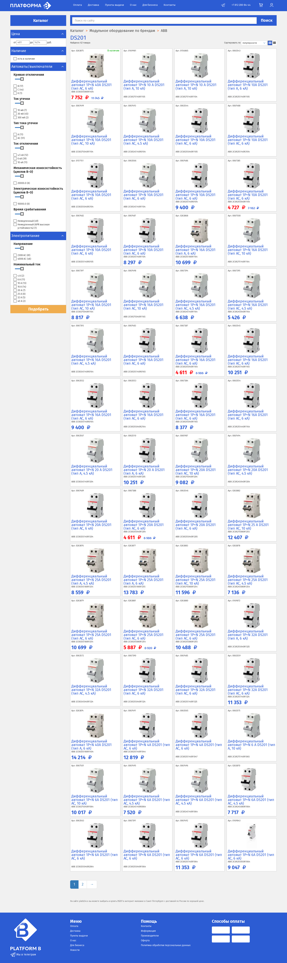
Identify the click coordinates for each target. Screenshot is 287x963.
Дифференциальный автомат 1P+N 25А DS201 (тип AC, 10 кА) (195, 580)
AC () (19, 138)
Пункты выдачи (114, 4)
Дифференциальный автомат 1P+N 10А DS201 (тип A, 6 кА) (248, 85)
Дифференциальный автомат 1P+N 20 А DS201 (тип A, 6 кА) (144, 470)
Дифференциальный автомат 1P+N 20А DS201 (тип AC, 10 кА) (196, 470)
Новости (75, 950)
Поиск (266, 20)
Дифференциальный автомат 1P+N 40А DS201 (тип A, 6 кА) (91, 745)
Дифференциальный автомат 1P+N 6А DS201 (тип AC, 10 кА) (94, 800)
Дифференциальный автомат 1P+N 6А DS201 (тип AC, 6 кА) (94, 855)
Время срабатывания (30, 209)
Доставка (93, 4)
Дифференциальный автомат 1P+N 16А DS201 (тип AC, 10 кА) (248, 250)
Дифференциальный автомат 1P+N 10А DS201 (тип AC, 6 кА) (195, 140)
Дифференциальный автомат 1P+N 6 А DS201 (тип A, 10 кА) (251, 745)
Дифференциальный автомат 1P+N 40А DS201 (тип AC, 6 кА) (91, 85)
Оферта (145, 940)
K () (18, 93)
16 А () (20, 287)
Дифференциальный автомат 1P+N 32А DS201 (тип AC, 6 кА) (143, 690)
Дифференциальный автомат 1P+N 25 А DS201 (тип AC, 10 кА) (248, 525)
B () (18, 86)
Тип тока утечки (26, 123)
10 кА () (20, 162)
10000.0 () (22, 204)
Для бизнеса (150, 4)
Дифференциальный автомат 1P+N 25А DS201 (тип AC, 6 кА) (91, 635)
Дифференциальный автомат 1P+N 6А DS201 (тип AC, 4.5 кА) (147, 800)
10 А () (20, 283)
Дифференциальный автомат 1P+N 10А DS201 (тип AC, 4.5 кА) (143, 140)
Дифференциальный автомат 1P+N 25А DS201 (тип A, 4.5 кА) (91, 580)
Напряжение (23, 244)
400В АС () (22, 259)
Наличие (38, 51)
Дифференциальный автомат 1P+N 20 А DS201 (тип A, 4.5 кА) (91, 470)
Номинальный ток (27, 264)
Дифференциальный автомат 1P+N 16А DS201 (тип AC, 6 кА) (143, 360)
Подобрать (38, 309)
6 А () (19, 279)
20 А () (19, 290)
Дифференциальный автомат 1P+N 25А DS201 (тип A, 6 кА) (143, 580)
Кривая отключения (29, 75)
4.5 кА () (21, 155)
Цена (38, 34)
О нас (133, 4)
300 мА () (21, 117)
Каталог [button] (38, 20)
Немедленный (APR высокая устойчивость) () (32, 226)
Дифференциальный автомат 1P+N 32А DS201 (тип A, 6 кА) (248, 635)
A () (18, 134)
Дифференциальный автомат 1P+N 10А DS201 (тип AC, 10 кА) (91, 140)
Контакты (170, 4)
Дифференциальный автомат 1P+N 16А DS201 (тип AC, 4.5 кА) (195, 305)
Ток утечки (22, 99)
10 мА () (20, 110)
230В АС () (22, 255)
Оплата (77, 4)
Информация (148, 931)
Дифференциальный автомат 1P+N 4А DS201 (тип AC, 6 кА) (147, 745)
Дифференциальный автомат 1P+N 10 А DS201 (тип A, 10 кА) (144, 85)
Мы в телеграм (23, 954)
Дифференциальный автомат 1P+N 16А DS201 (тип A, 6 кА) (195, 250)
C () (19, 89)
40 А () (20, 301)
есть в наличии (24, 59)
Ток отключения (26, 143)
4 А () (19, 276)
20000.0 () (22, 183)
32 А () (19, 297)
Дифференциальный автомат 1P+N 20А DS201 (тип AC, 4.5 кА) (248, 470)
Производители (150, 935)
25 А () (20, 294)
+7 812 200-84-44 (241, 4)
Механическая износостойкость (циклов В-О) (38, 170)
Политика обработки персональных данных (166, 945)
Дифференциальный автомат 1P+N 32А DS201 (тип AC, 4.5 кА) (91, 690)
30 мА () (21, 114)
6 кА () (20, 158)
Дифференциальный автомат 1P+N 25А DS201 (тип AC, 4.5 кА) (248, 580)
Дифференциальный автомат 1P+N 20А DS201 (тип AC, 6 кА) (91, 525)
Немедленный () (26, 221)
